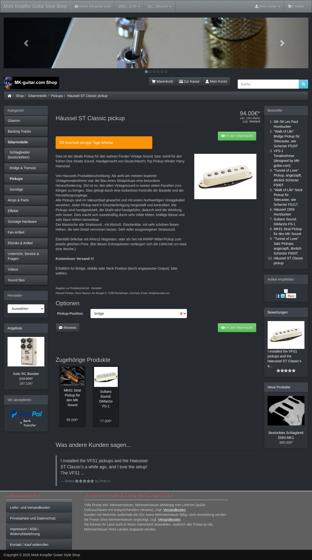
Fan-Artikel (16, 232)
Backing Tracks (19, 131)
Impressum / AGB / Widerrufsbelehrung (25, 531)
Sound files (16, 280)
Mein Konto (216, 81)
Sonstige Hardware (22, 222)
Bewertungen (278, 312)
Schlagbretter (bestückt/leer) (19, 154)
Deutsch (160, 6)
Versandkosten (174, 510)
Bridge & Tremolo (22, 168)
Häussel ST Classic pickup (87, 96)
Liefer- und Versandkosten (30, 508)
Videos (13, 269)
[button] (26, 43)
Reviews (68, 328)
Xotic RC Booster (26, 374)
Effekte (13, 211)
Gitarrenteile (37, 96)
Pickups (57, 96)
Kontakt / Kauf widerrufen (29, 545)
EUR (129, 6)
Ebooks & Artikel (20, 243)
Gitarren (14, 121)
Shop (20, 96)
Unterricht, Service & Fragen (23, 256)
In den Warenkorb (237, 136)
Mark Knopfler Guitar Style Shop (35, 6)
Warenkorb (162, 81)
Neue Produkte (279, 387)
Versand (254, 121)
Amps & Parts (18, 200)
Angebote (15, 328)
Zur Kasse (189, 81)
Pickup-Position (70, 313)
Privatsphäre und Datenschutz (33, 518)
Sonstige (15, 189)
